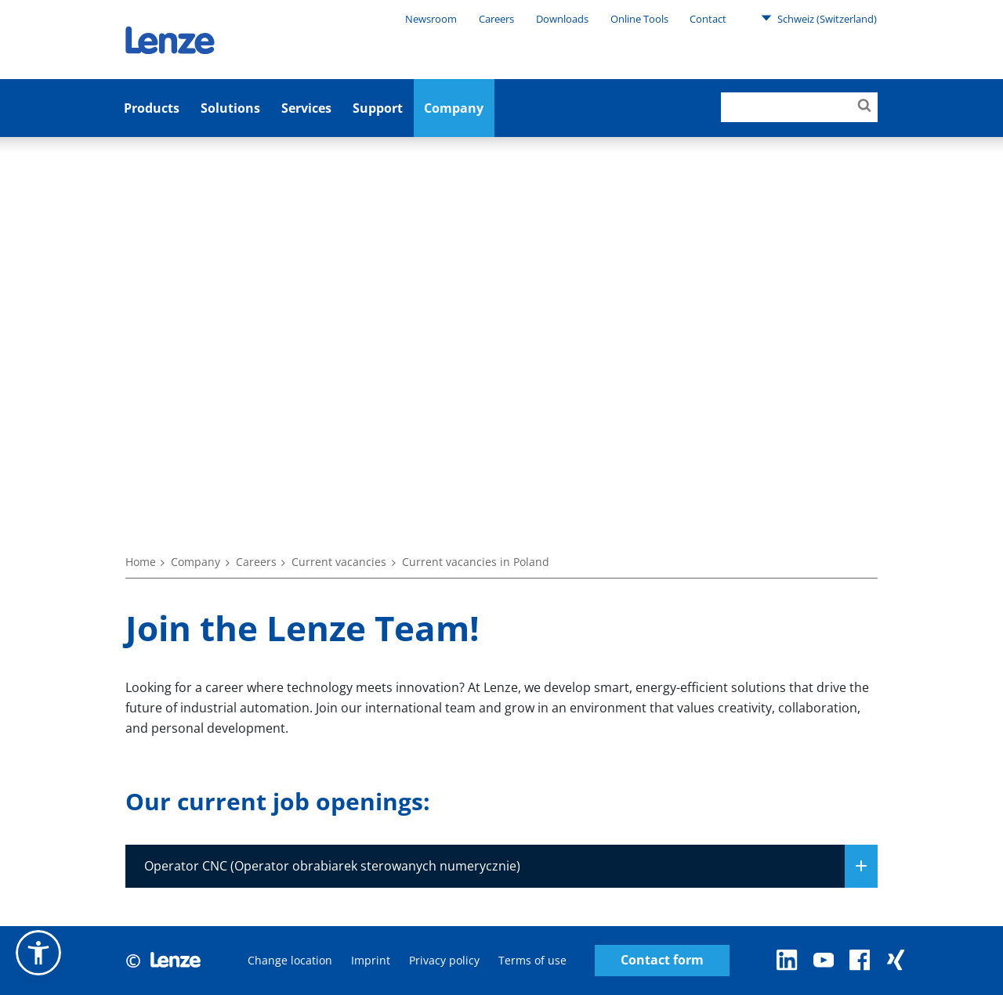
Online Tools (639, 19)
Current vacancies (338, 561)
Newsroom (431, 19)
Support (378, 108)
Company (453, 108)
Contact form (662, 960)
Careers (496, 19)
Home (140, 561)
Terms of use (532, 960)
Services (306, 108)
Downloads (562, 19)
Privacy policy (444, 960)
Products (151, 108)
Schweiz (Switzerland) (819, 18)
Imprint (370, 960)
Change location (290, 960)
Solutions (230, 108)
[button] (38, 952)
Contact (708, 19)
